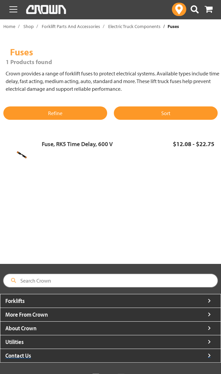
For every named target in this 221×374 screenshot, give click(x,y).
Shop (28, 26)
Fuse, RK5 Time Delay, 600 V (77, 144)
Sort (165, 113)
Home (9, 26)
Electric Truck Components (134, 26)
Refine (55, 113)
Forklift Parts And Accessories (71, 26)
